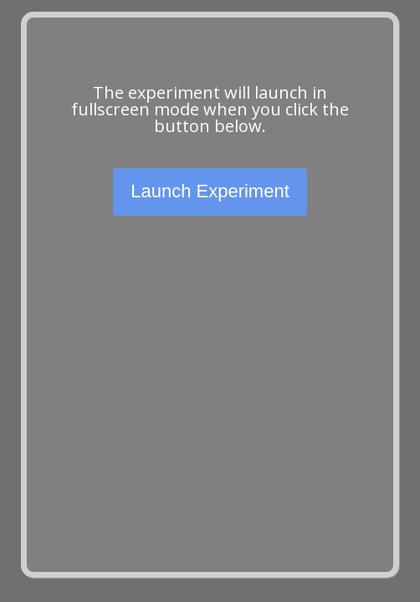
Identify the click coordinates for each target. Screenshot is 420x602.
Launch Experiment (210, 191)
